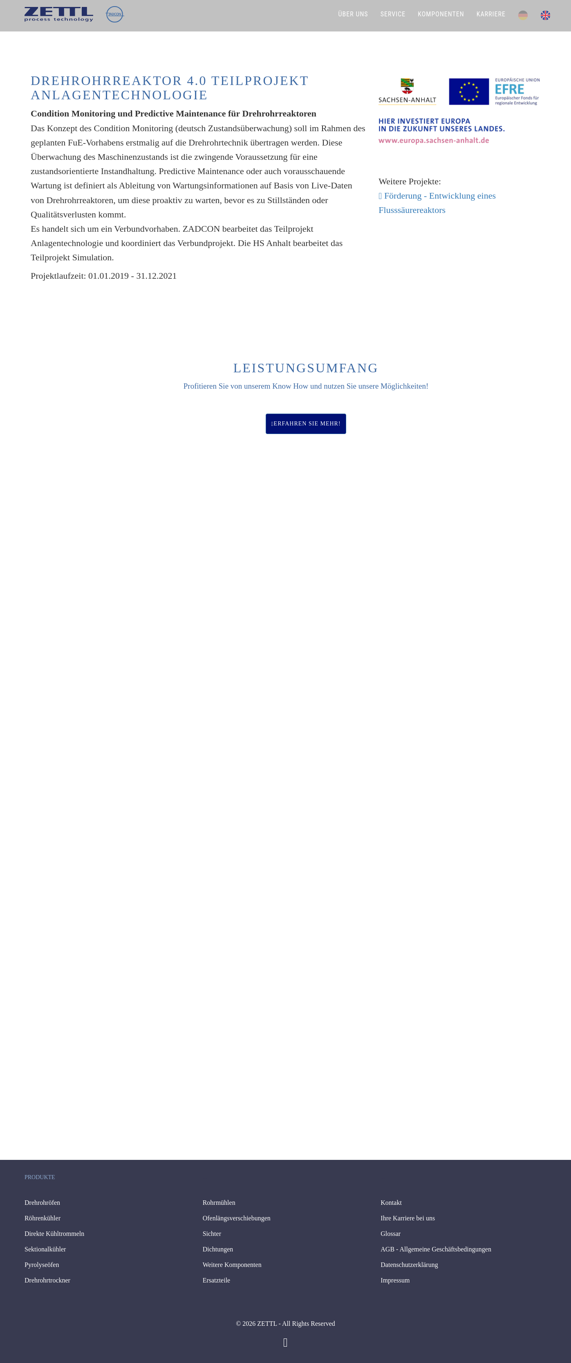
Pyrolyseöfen (42, 1264)
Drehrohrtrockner (47, 1280)
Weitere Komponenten (232, 1264)
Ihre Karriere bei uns (408, 1218)
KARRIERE (491, 14)
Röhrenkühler (42, 1218)
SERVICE (393, 14)
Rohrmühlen (219, 1202)
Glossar (391, 1233)
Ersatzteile (217, 1280)
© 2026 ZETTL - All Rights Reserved (285, 1323)
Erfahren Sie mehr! (305, 424)
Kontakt (391, 1202)
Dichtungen (218, 1249)
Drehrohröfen (42, 1202)
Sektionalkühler (45, 1249)
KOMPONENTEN (441, 14)
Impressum (395, 1280)
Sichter (212, 1233)
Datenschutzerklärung (409, 1264)
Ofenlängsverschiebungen (237, 1218)
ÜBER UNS (353, 14)
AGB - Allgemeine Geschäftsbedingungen (436, 1249)
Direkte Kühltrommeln (54, 1233)
